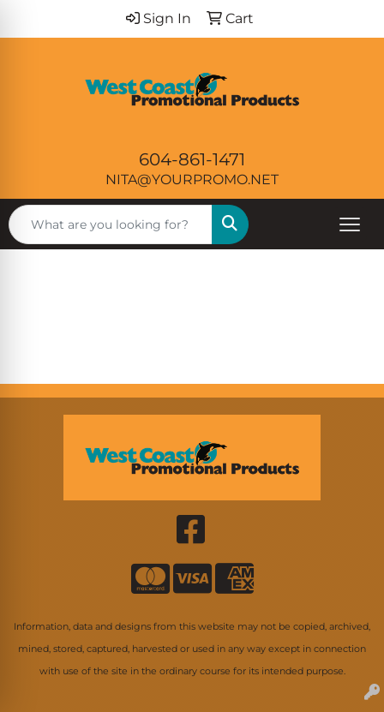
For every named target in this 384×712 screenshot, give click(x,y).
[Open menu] (350, 224)
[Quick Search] (111, 224)
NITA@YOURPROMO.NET (192, 179)
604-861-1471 (192, 159)
